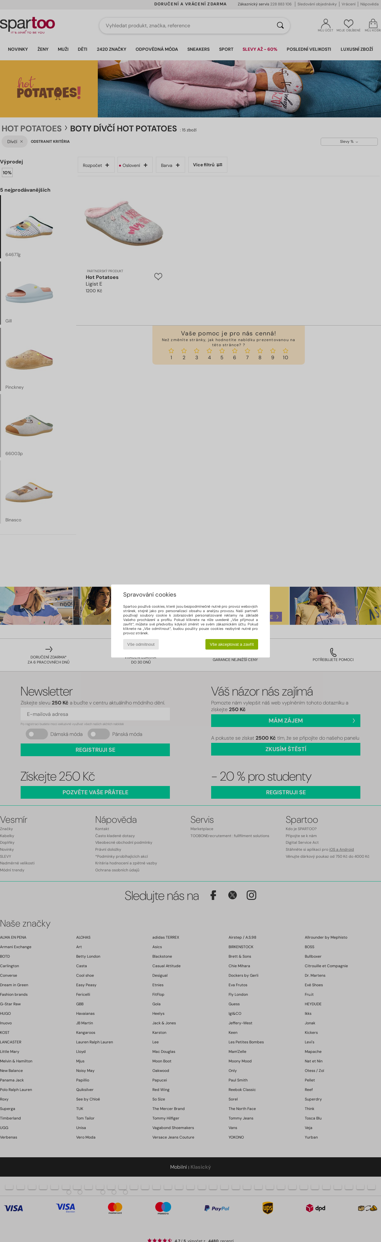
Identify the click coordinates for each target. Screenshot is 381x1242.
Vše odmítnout (141, 644)
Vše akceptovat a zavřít (232, 644)
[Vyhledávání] (280, 26)
